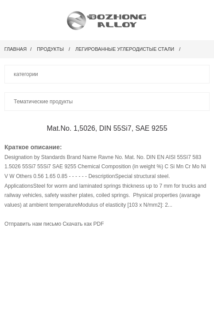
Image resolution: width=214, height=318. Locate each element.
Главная (15, 49)
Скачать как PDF (83, 224)
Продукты (50, 49)
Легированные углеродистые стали (124, 49)
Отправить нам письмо (33, 224)
